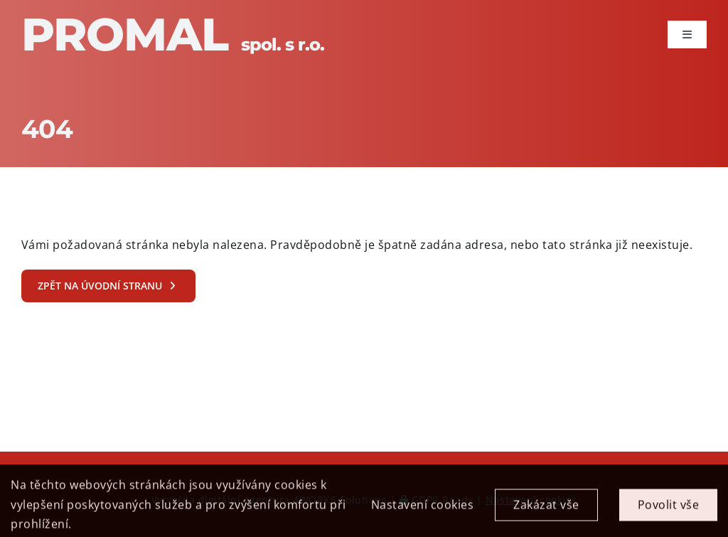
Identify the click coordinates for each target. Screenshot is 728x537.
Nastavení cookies (422, 510)
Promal (172, 34)
